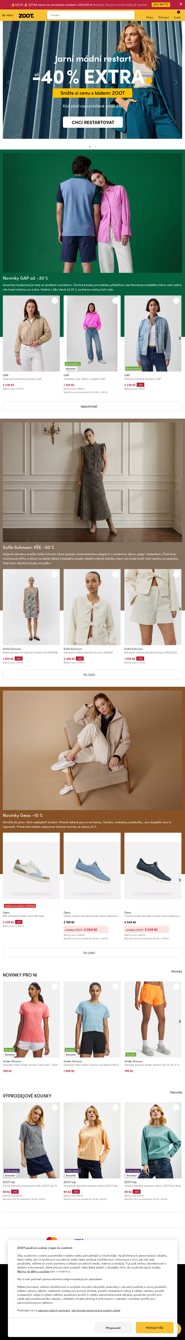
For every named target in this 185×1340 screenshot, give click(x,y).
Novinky (176, 971)
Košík (177, 14)
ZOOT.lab (9, 1182)
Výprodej (176, 1092)
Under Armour (12, 1061)
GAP (5, 375)
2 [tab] (95, 147)
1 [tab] (90, 147)
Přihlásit (163, 15)
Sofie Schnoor (12, 649)
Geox (6, 912)
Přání (149, 15)
